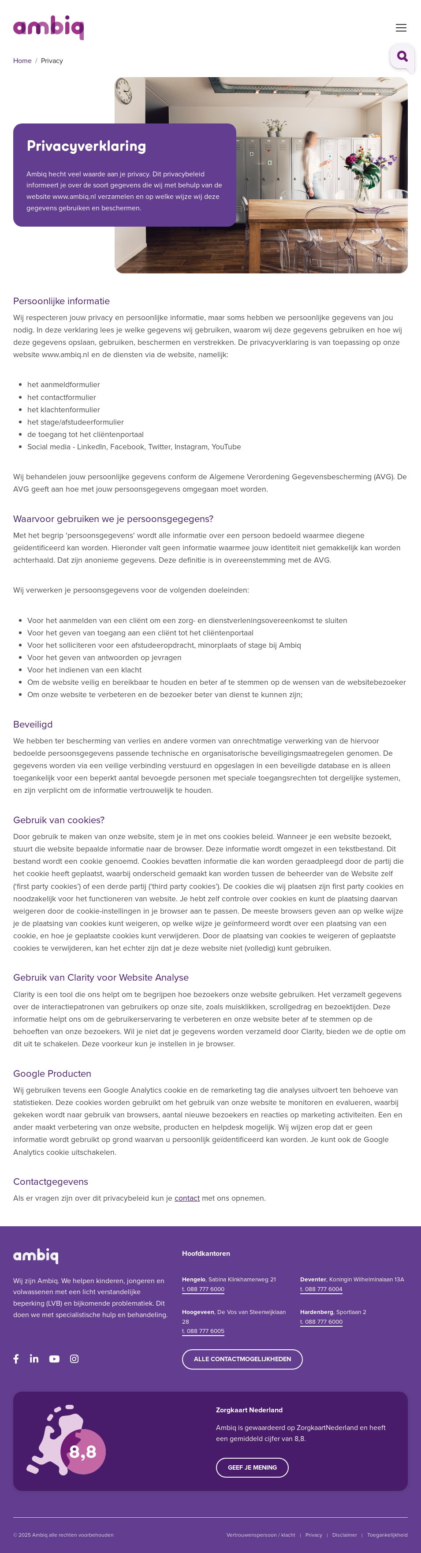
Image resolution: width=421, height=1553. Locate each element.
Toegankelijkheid (387, 1535)
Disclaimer (344, 1535)
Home (22, 61)
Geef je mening (252, 1467)
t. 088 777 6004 (321, 1288)
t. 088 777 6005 (203, 1330)
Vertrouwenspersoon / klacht (261, 1535)
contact (187, 1198)
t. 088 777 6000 (203, 1288)
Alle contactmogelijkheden (242, 1359)
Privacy (314, 1535)
